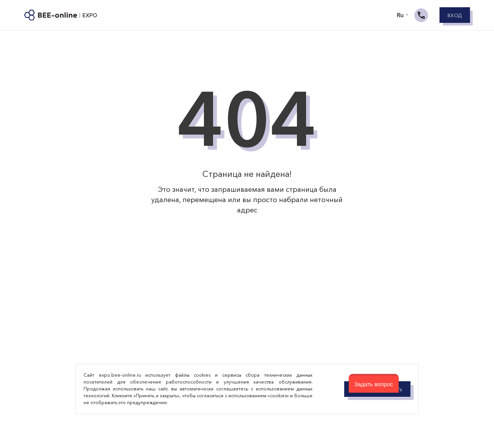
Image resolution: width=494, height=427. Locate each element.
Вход (454, 16)
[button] (374, 383)
